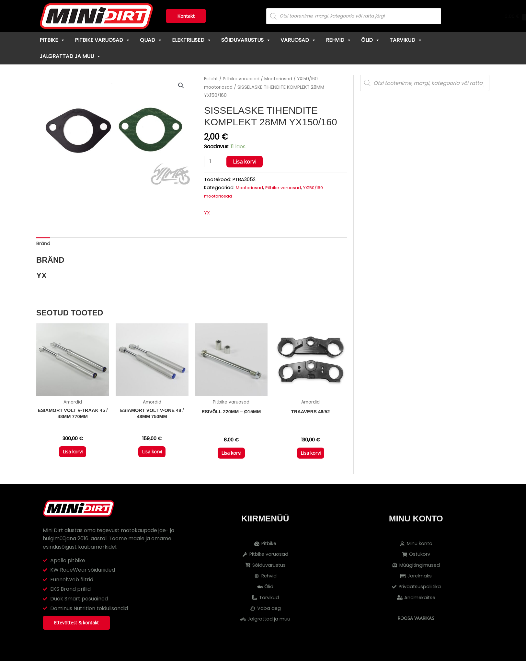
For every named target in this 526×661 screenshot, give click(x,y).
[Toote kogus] (213, 162)
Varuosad (298, 40)
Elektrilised (192, 40)
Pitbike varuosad (102, 40)
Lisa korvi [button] (72, 457)
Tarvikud (406, 40)
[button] (181, 86)
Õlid (370, 40)
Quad (151, 40)
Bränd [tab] (43, 245)
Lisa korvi (246, 161)
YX (207, 213)
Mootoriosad (283, 78)
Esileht (211, 78)
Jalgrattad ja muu (70, 56)
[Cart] (474, 16)
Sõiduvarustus (246, 40)
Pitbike (52, 40)
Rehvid (338, 40)
